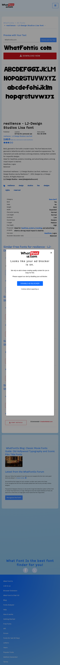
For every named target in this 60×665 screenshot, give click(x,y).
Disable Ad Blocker (30, 283)
